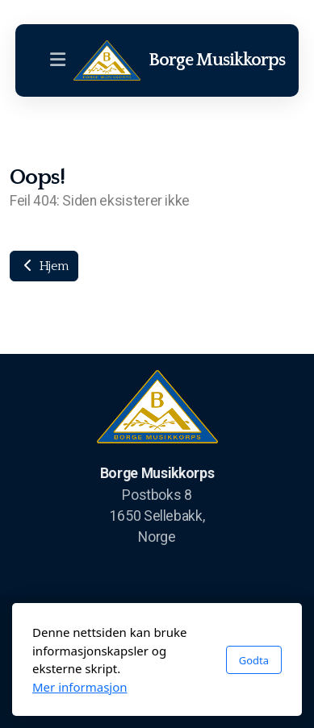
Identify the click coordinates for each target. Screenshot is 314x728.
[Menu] (57, 60)
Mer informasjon (80, 687)
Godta (254, 660)
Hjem (44, 266)
